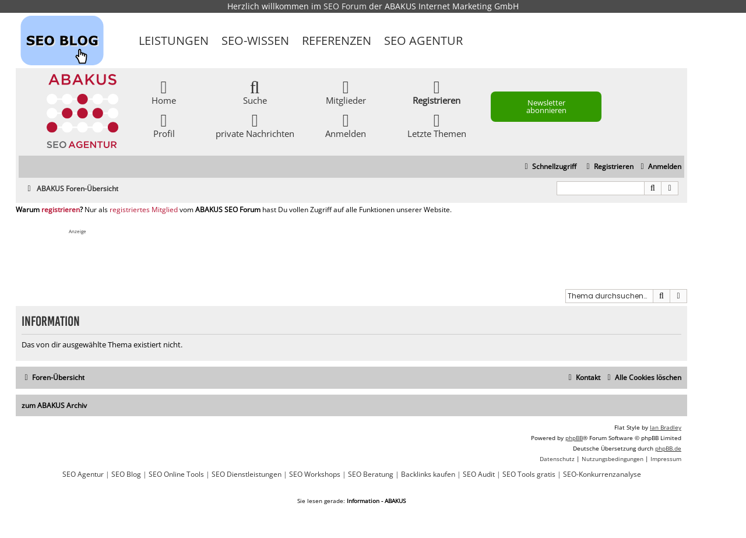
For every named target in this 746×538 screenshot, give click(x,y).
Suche (255, 92)
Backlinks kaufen (428, 474)
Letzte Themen (436, 125)
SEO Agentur (423, 40)
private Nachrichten (255, 125)
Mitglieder (346, 92)
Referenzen (336, 40)
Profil (164, 125)
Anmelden (345, 125)
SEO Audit (479, 474)
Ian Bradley (665, 427)
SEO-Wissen (255, 40)
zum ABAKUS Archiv (54, 405)
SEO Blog (126, 474)
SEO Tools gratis (528, 474)
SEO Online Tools (176, 474)
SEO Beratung (370, 474)
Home (164, 92)
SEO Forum (345, 6)
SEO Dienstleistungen (246, 474)
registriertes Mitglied (144, 210)
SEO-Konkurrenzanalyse (602, 474)
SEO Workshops (314, 474)
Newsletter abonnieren (546, 106)
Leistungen (174, 40)
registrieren (60, 210)
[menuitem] (659, 167)
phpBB (574, 438)
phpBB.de (668, 448)
